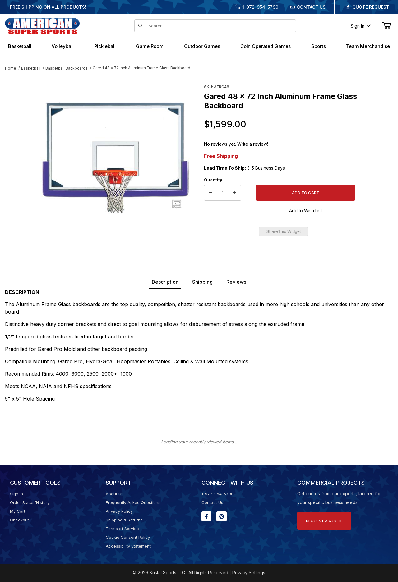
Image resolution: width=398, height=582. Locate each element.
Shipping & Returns (124, 519)
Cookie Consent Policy (128, 537)
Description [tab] (165, 282)
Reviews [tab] (236, 282)
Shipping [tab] (202, 282)
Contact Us (311, 7)
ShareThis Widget (283, 231)
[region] (17, 154)
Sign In (361, 26)
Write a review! (252, 144)
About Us (114, 493)
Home (10, 68)
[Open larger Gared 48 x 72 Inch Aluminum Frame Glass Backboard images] (115, 156)
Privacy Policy (119, 511)
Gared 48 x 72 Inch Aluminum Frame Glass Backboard (141, 68)
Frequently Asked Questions (133, 502)
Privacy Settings (248, 572)
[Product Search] (220, 26)
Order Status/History (29, 502)
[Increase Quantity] (235, 193)
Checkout (19, 519)
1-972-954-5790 (260, 7)
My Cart (17, 511)
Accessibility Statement (128, 545)
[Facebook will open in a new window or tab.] (206, 516)
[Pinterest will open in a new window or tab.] (221, 516)
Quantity (213, 179)
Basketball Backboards (66, 68)
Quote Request (370, 7)
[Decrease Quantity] (210, 193)
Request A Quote (324, 520)
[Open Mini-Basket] (386, 25)
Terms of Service (122, 528)
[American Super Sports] (42, 25)
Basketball (30, 68)
